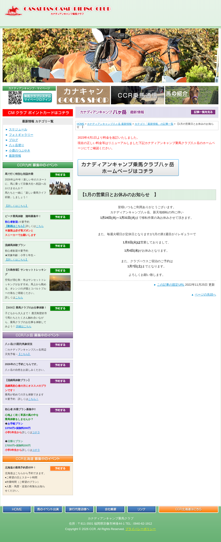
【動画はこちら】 (15, 226)
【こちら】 (24, 354)
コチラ (36, 432)
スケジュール (18, 129)
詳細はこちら (23, 326)
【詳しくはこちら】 (16, 205)
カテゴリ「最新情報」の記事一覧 (154, 123)
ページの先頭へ (205, 294)
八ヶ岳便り (16, 145)
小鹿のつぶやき (19, 150)
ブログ (13, 140)
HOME (80, 123)
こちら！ (33, 399)
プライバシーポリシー (140, 529)
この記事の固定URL (170, 284)
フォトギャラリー (21, 134)
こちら (40, 226)
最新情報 (15, 155)
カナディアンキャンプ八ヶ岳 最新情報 (109, 123)
